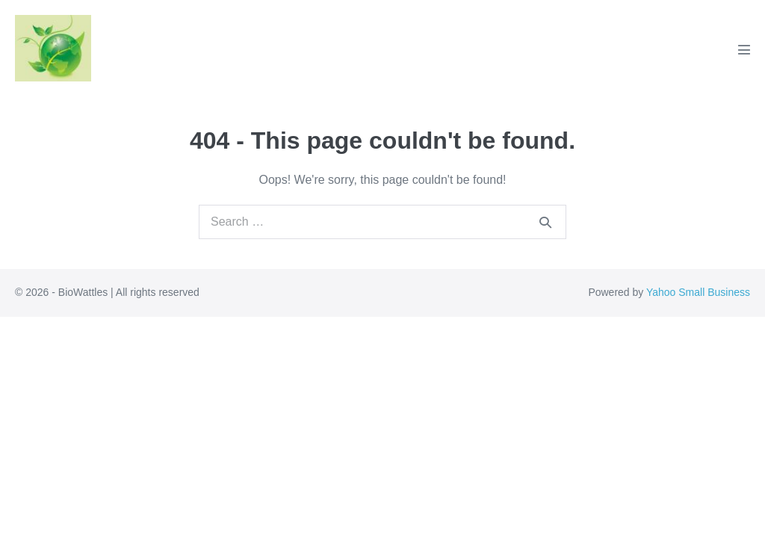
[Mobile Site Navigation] (744, 49)
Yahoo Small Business (698, 292)
